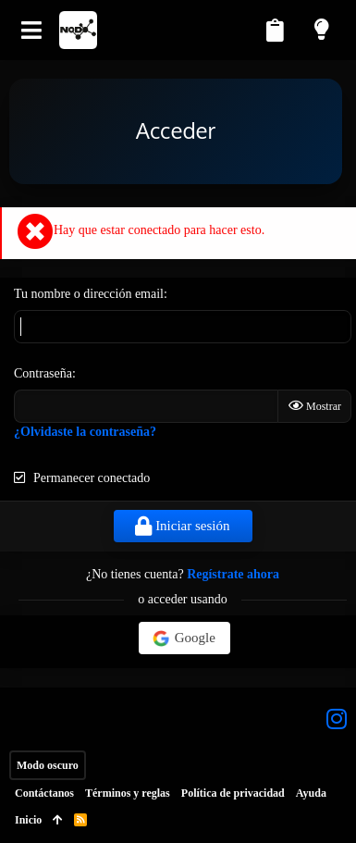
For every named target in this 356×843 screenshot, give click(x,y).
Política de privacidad (233, 793)
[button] (32, 30)
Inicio (28, 819)
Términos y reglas (127, 793)
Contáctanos (44, 793)
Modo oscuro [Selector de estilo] (48, 765)
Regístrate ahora (233, 574)
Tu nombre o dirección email (89, 294)
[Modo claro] (324, 29)
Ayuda (311, 793)
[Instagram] (336, 719)
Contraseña (43, 373)
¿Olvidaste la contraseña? (85, 432)
